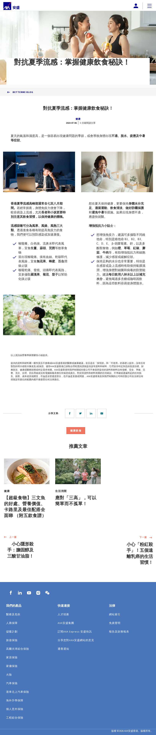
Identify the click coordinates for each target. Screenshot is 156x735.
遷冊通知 (63, 648)
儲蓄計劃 (12, 631)
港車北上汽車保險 (17, 692)
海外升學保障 (14, 700)
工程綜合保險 (14, 717)
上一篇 (10, 537)
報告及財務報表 (119, 631)
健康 (78, 118)
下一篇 (146, 537)
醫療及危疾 (13, 614)
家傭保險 (12, 666)
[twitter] (81, 413)
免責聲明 (114, 623)
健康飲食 (76, 430)
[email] (102, 413)
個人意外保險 (14, 709)
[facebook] (70, 413)
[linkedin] (91, 413)
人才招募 (63, 614)
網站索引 (114, 614)
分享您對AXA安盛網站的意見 (76, 640)
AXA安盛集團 (66, 623)
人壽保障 (12, 623)
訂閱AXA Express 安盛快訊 (75, 631)
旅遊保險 (12, 640)
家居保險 (12, 657)
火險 (9, 674)
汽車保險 (12, 683)
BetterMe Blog (23, 92)
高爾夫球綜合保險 (17, 648)
